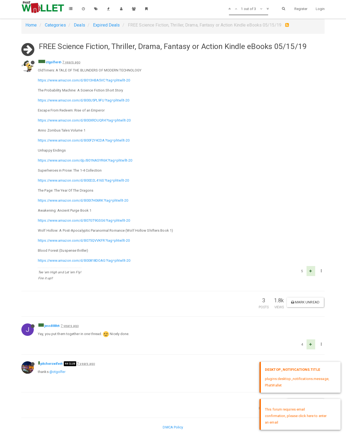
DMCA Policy (173, 427)
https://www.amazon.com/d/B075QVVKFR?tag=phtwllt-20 (84, 240)
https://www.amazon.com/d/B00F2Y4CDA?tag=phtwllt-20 (83, 140)
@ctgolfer (57, 372)
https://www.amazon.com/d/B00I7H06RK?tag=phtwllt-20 (83, 200)
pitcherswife (50, 364)
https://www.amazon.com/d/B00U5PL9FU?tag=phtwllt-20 (83, 100)
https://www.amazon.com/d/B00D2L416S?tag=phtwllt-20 (83, 180)
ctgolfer (52, 62)
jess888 (50, 326)
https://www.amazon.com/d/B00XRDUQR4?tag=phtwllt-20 (84, 120)
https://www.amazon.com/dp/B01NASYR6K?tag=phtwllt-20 (85, 160)
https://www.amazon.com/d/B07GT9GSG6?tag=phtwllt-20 (84, 220)
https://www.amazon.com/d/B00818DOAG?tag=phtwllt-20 (84, 260)
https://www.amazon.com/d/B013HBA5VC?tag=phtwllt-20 (84, 80)
